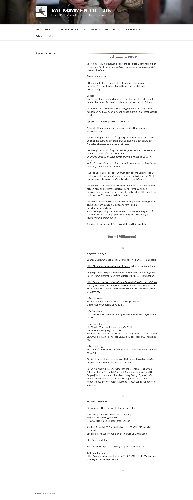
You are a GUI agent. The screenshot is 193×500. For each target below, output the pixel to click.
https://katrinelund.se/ (132, 446)
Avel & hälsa (112, 29)
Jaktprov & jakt (91, 29)
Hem (38, 29)
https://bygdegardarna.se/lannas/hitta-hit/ (108, 266)
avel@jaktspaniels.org (138, 224)
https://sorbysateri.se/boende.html (117, 408)
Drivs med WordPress (45, 494)
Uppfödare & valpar (134, 29)
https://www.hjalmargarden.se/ (102, 417)
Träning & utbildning (68, 29)
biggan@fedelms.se (127, 137)
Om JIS (49, 29)
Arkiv (53, 36)
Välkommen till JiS (81, 10)
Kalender (40, 36)
